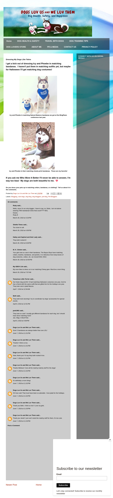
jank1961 (16, 310)
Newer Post (11, 485)
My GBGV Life (18, 266)
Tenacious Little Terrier (21, 279)
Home (9, 41)
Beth (14, 296)
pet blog (44, 196)
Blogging (14, 196)
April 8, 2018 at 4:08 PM (21, 321)
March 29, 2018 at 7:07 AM (22, 272)
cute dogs (21, 196)
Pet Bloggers (52, 196)
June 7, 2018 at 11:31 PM (21, 333)
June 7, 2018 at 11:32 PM (21, 371)
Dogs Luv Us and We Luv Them (24, 327)
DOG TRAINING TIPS (78, 41)
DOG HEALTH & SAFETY (28, 41)
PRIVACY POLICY (90, 47)
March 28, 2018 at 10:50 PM (22, 260)
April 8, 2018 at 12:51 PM (21, 304)
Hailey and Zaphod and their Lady (25, 237)
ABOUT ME (37, 47)
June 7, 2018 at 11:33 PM (21, 408)
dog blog (28, 196)
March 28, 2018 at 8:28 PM (22, 243)
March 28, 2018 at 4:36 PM (22, 230)
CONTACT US (70, 47)
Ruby (15, 205)
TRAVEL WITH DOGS (54, 41)
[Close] (110, 439)
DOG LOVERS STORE (16, 47)
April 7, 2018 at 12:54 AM (21, 289)
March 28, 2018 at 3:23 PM (22, 218)
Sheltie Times (18, 225)
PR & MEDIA (52, 47)
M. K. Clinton (17, 250)
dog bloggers (36, 196)
